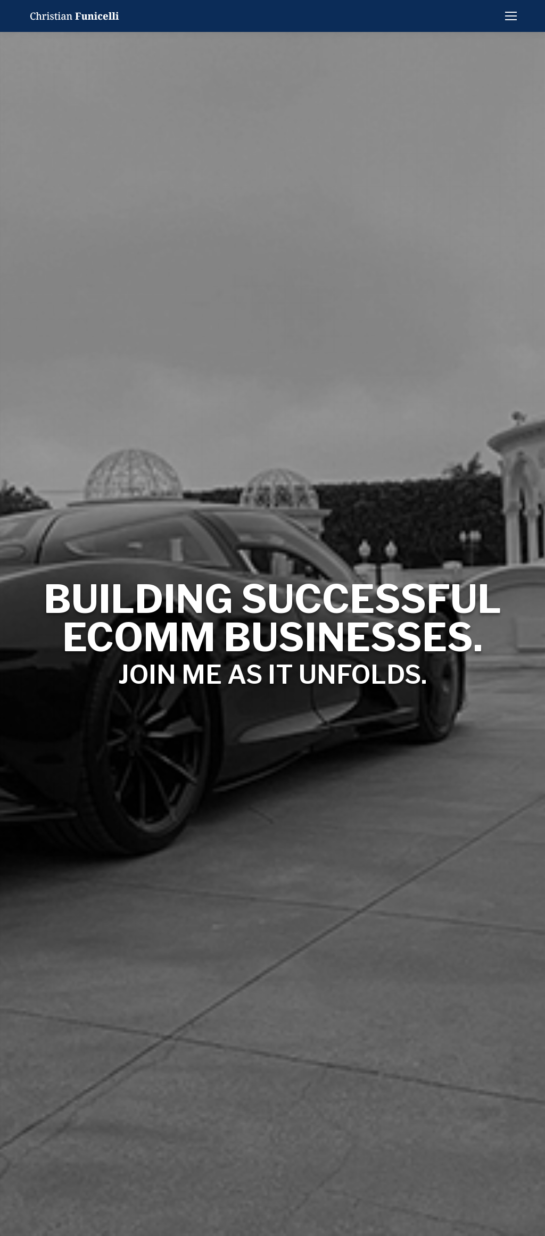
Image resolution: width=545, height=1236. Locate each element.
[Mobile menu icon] (510, 16)
